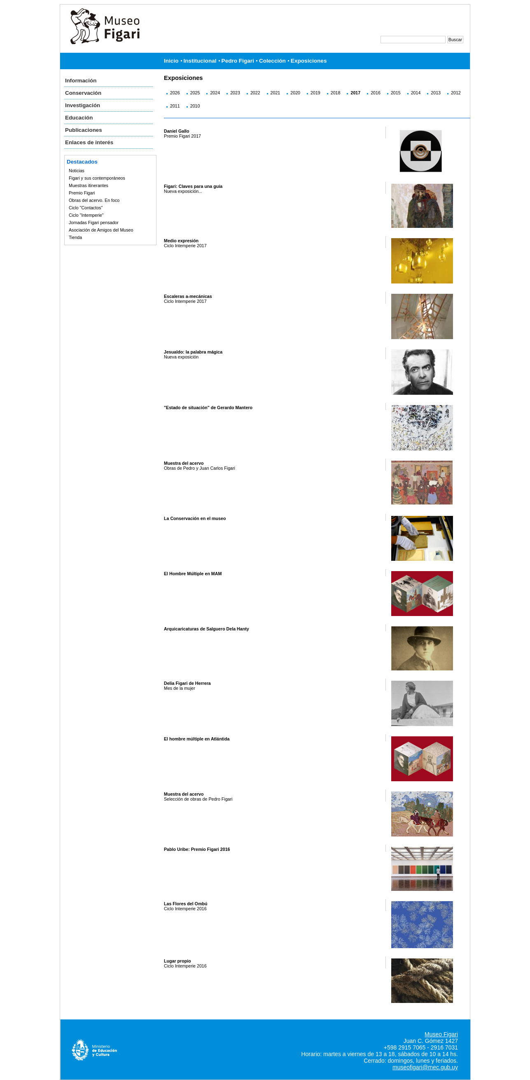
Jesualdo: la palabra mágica (193, 351)
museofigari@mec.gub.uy (425, 1067)
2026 (175, 92)
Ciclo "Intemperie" (86, 215)
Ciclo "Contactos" (86, 207)
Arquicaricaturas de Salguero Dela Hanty (206, 628)
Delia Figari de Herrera (187, 683)
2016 (376, 92)
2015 (396, 92)
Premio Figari (82, 192)
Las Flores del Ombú (185, 903)
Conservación (83, 93)
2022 (255, 92)
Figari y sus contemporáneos (97, 178)
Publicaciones (83, 130)
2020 (295, 92)
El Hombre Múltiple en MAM (193, 573)
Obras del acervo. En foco (94, 200)
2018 (336, 92)
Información (80, 80)
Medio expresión (181, 240)
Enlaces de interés (89, 142)
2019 (315, 92)
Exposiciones (309, 61)
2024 (215, 92)
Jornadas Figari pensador (94, 222)
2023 (235, 92)
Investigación (82, 105)
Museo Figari (441, 1034)
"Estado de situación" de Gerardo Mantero (208, 407)
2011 (175, 105)
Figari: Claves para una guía (193, 186)
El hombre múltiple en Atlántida (196, 738)
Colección (272, 61)
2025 (195, 92)
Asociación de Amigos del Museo (101, 229)
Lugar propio (177, 960)
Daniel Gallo (176, 131)
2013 (436, 92)
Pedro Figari (238, 61)
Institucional (200, 61)
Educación (79, 118)
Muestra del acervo (184, 463)
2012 (456, 92)
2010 (195, 105)
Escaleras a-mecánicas (188, 296)
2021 (275, 92)
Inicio (171, 61)
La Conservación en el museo (195, 518)
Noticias (76, 170)
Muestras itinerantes (88, 185)
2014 (416, 92)
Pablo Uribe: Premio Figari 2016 (197, 849)
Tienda (75, 237)
